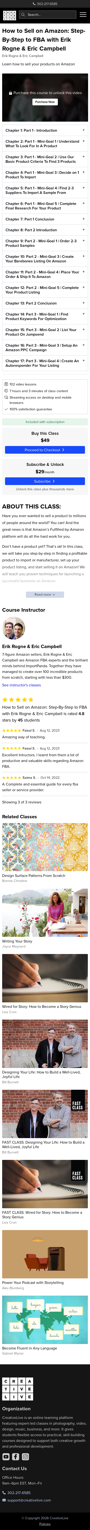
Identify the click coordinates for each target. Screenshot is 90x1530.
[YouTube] (6, 1457)
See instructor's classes (21, 685)
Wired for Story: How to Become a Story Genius (41, 1006)
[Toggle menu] (83, 14)
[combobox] (47, 14)
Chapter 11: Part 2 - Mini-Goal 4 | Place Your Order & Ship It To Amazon (42, 274)
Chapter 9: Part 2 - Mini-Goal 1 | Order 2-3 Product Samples (40, 243)
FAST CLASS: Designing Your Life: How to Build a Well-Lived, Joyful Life (43, 1144)
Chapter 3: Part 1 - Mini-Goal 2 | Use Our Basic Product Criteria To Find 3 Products (40, 159)
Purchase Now (45, 102)
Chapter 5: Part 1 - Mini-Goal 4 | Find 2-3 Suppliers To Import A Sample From (39, 190)
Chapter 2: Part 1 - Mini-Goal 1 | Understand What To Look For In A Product (42, 144)
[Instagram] (25, 1457)
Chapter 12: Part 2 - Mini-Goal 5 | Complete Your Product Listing (41, 290)
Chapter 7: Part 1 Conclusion (29, 219)
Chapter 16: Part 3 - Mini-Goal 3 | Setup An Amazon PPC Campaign (41, 348)
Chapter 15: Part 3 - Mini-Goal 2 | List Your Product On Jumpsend (40, 332)
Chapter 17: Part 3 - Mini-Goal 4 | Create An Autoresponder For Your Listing (42, 363)
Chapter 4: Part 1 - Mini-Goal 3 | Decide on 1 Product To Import (42, 175)
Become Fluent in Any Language (29, 1348)
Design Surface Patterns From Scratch (33, 875)
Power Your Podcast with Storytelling (33, 1282)
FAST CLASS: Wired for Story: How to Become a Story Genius (42, 1214)
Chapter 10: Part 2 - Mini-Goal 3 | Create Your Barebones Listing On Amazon (39, 259)
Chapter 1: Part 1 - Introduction (31, 130)
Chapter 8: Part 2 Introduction (31, 230)
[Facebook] (15, 1457)
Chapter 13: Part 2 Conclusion (30, 303)
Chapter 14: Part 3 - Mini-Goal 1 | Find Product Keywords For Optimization (36, 316)
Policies (45, 1524)
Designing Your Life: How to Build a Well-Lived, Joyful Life (41, 1074)
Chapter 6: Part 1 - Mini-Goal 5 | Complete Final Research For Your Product (40, 206)
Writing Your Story (17, 941)
